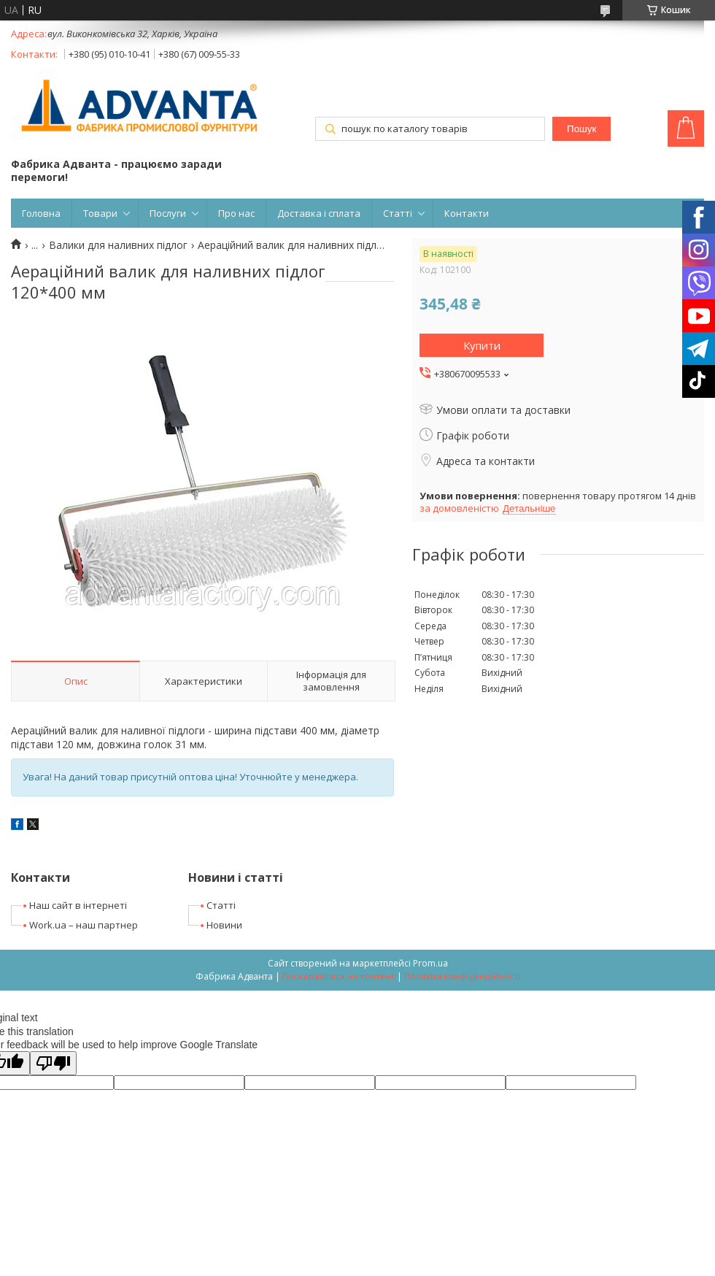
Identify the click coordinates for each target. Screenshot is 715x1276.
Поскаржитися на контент (338, 976)
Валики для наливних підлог (118, 245)
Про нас (236, 213)
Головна (41, 213)
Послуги (168, 213)
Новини (224, 924)
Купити (481, 345)
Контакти (466, 213)
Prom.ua (430, 963)
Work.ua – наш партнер (83, 924)
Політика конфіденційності (462, 976)
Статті (397, 213)
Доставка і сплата (318, 213)
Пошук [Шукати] (581, 128)
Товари (100, 213)
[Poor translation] (53, 1063)
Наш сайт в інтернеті (78, 905)
